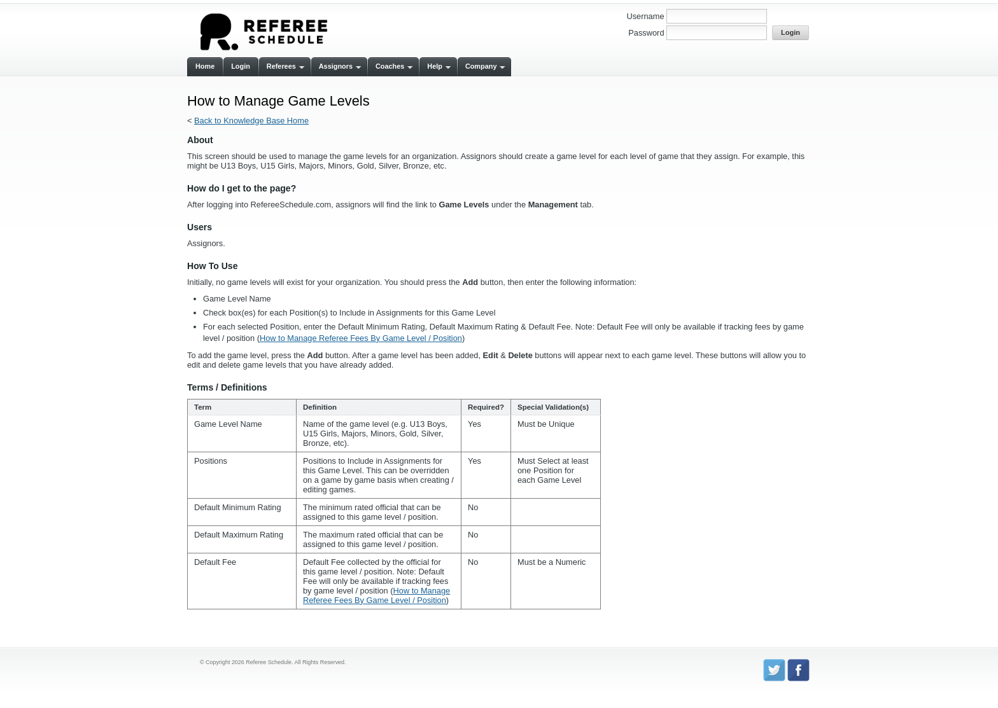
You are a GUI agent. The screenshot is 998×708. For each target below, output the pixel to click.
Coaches (390, 66)
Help (434, 66)
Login (240, 66)
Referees (281, 66)
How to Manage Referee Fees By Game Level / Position (361, 338)
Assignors (336, 66)
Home (204, 66)
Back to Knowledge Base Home (251, 120)
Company (481, 66)
